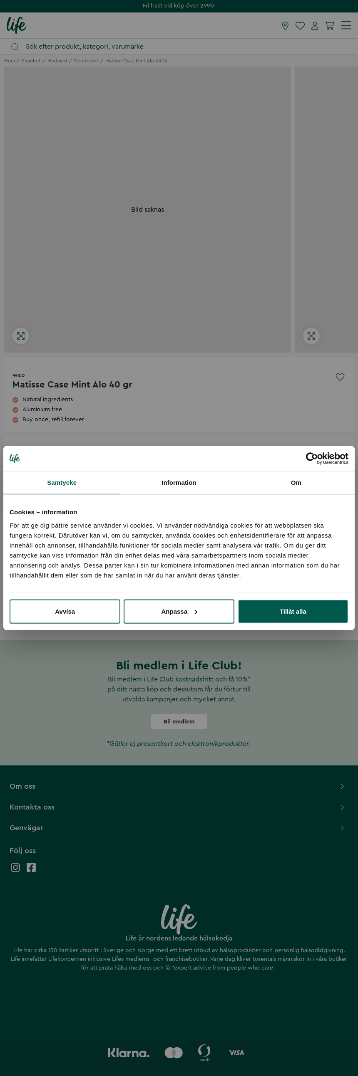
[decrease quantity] (20, 467)
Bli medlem (179, 722)
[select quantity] (38, 467)
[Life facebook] (31, 871)
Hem (9, 60)
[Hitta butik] (285, 25)
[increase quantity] (55, 467)
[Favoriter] (300, 25)
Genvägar (178, 828)
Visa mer (19, 616)
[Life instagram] (15, 871)
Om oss (178, 786)
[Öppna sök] (183, 47)
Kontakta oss (178, 807)
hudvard (57, 60)
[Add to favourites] (340, 377)
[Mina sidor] (314, 25)
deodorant (86, 60)
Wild (18, 375)
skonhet (31, 60)
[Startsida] (16, 25)
